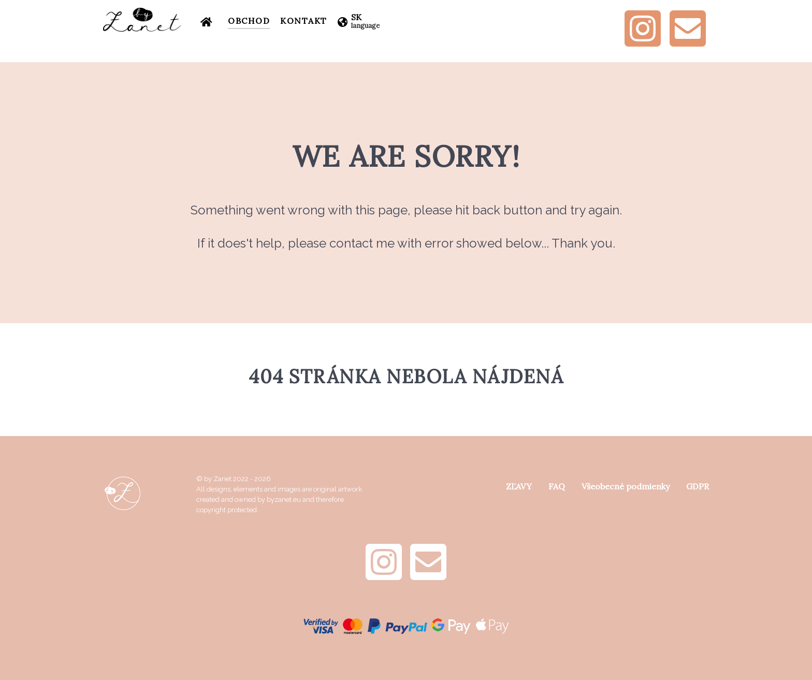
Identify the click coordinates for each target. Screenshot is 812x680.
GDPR (697, 486)
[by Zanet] (142, 20)
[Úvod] (209, 21)
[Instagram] (643, 41)
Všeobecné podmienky (626, 486)
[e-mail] (687, 41)
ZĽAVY (519, 486)
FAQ (556, 486)
